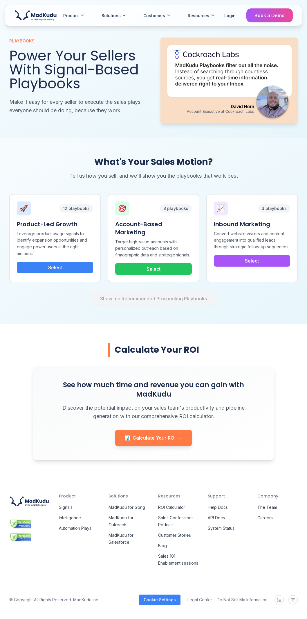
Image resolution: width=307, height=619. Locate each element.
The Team (267, 507)
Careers (265, 517)
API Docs (216, 517)
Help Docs (218, 507)
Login (230, 15)
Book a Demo (269, 15)
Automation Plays (75, 528)
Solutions (114, 15)
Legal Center (199, 599)
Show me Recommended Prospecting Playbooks (153, 299)
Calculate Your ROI (153, 437)
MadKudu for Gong (127, 507)
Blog (162, 545)
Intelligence (70, 517)
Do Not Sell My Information (242, 599)
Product (74, 15)
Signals (66, 507)
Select (55, 267)
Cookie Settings (160, 599)
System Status (221, 528)
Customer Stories (174, 535)
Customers (157, 15)
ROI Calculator (171, 507)
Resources (201, 15)
